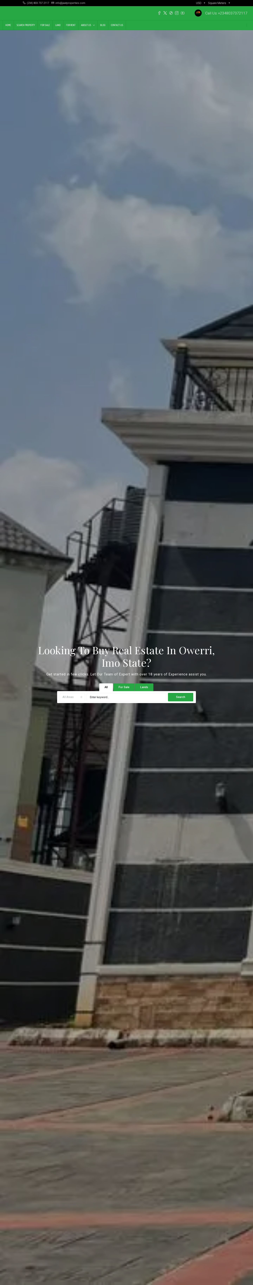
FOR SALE (45, 25)
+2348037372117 (232, 13)
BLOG (102, 25)
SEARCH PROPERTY (26, 25)
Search (180, 697)
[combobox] (72, 697)
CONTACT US (117, 25)
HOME (8, 25)
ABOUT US (86, 25)
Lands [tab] (144, 687)
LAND (58, 25)
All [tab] (106, 687)
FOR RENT (71, 25)
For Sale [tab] (124, 687)
